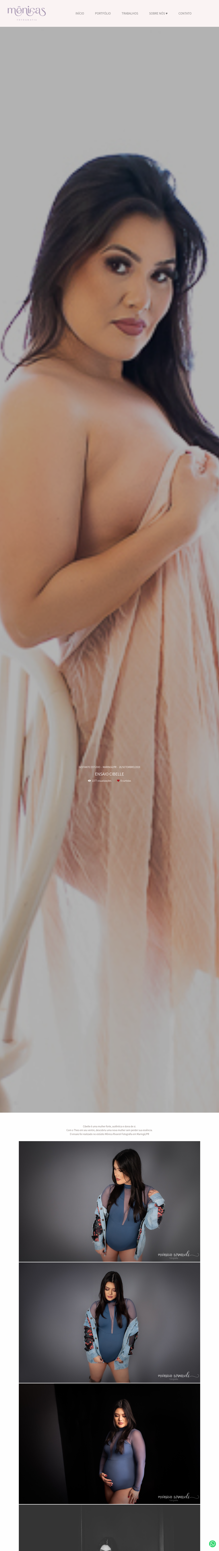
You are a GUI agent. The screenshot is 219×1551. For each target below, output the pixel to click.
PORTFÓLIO (103, 13)
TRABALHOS (130, 13)
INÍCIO (79, 13)
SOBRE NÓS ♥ (158, 13)
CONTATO (184, 13)
